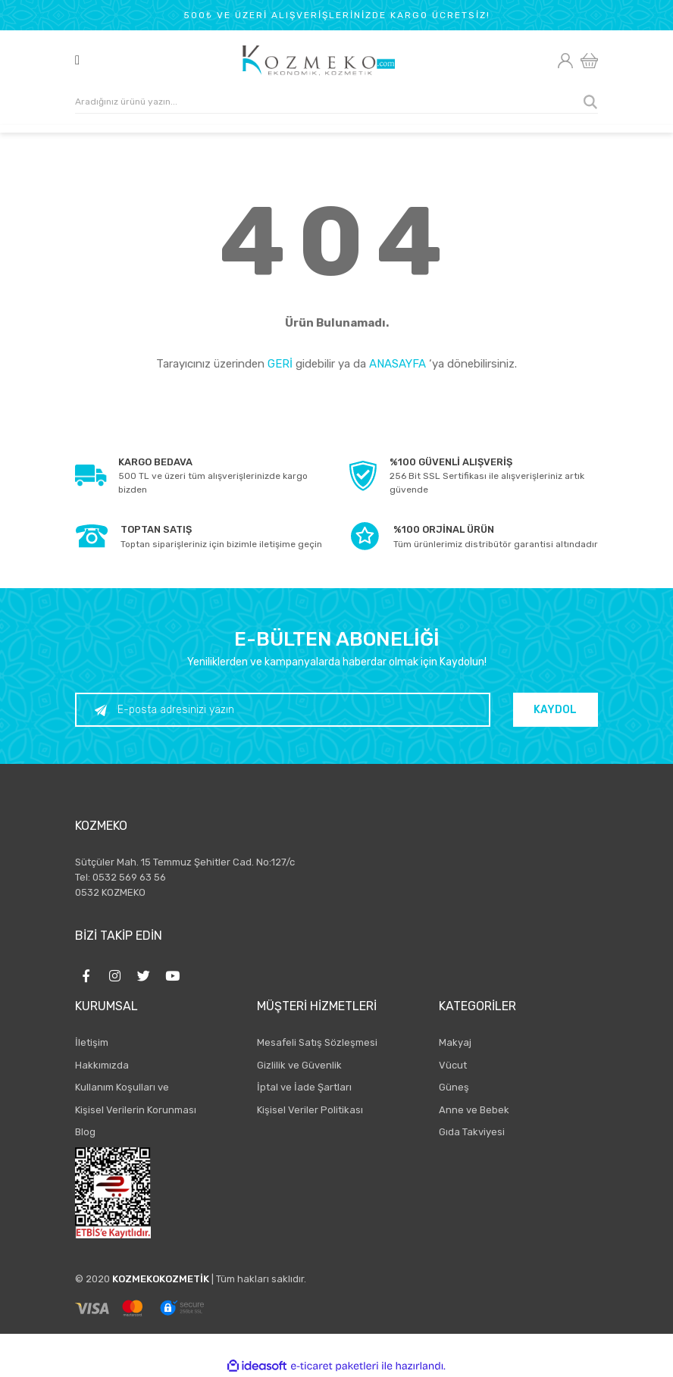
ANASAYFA (397, 364)
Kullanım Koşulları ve (122, 1087)
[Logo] (319, 60)
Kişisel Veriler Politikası (310, 1110)
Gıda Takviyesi (472, 1132)
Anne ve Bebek (474, 1110)
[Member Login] (565, 60)
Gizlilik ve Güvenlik (299, 1065)
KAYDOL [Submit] (558, 709)
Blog (85, 1132)
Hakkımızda (102, 1065)
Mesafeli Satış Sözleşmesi (317, 1042)
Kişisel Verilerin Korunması (135, 1110)
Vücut (453, 1065)
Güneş (454, 1087)
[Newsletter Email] (285, 710)
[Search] (336, 102)
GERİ (280, 364)
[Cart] (589, 61)
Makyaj (455, 1042)
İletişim (91, 1042)
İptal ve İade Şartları (304, 1087)
